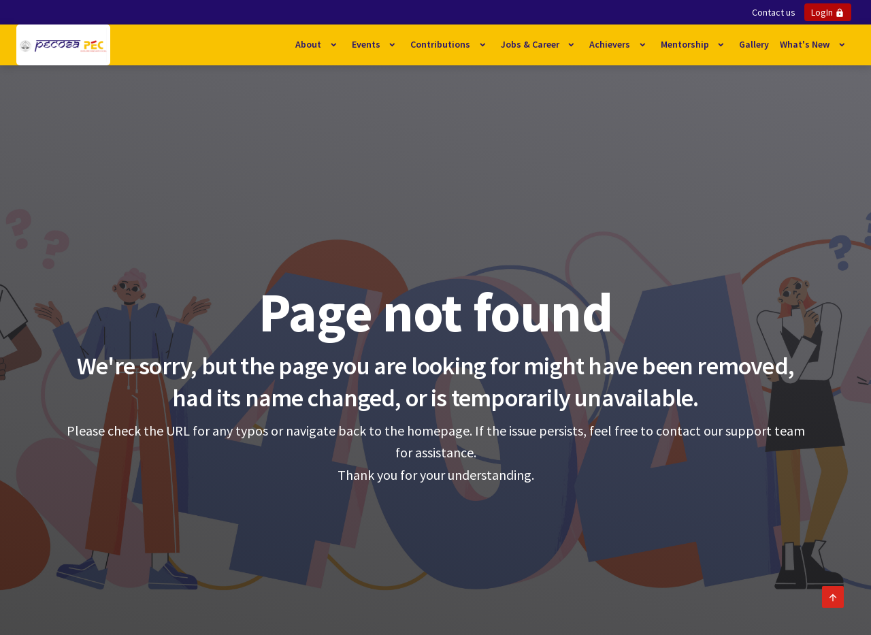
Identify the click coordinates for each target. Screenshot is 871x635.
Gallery (754, 44)
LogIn (827, 12)
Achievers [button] (610, 44)
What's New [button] (806, 44)
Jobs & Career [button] (531, 44)
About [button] (309, 44)
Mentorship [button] (686, 44)
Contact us (773, 12)
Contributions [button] (441, 44)
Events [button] (367, 44)
